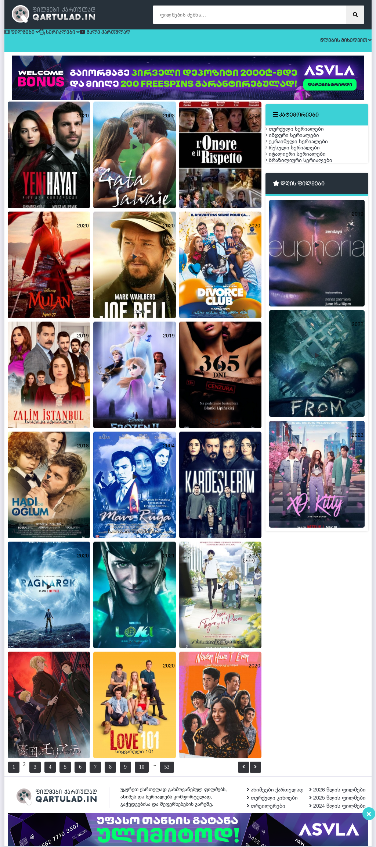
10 (150, 767)
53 (184, 767)
